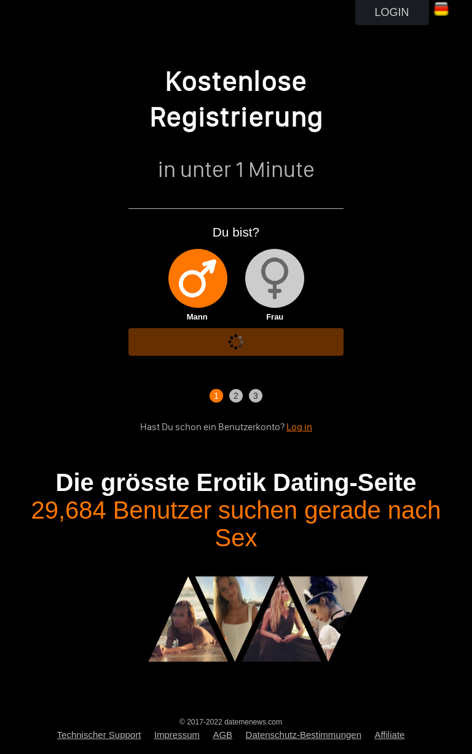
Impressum (177, 734)
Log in (299, 427)
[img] (197, 278)
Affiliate (389, 734)
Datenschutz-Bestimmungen (303, 734)
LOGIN (392, 12)
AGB (222, 734)
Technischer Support (99, 734)
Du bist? (236, 232)
